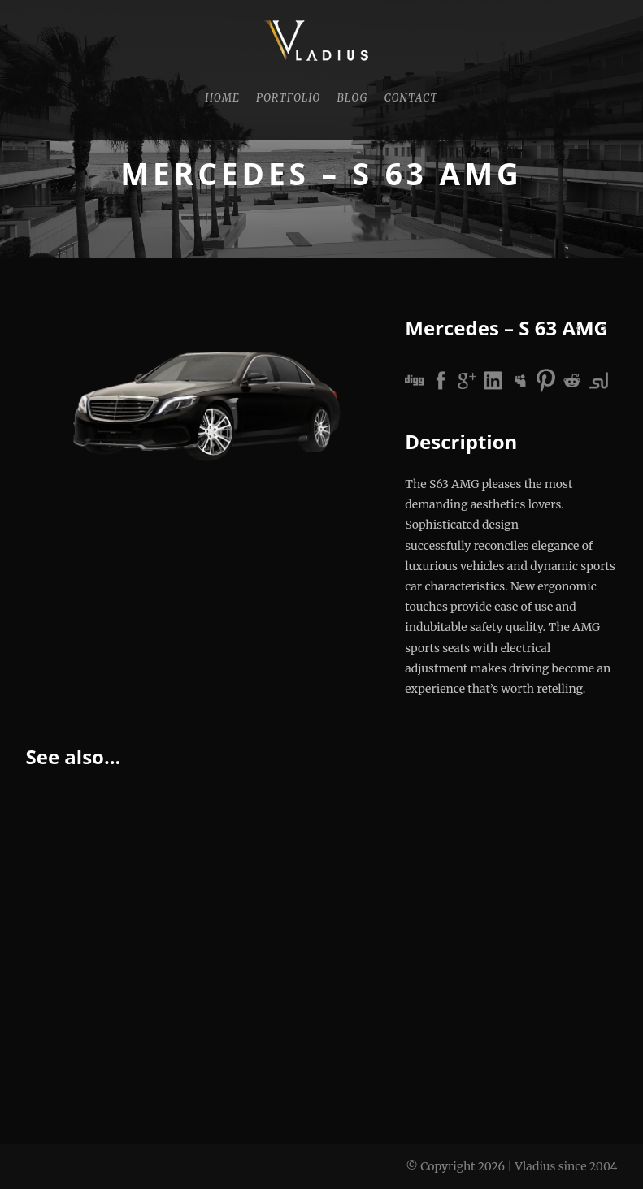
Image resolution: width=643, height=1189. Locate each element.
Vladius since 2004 (566, 1166)
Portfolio (288, 98)
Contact (410, 98)
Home (222, 98)
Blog (352, 98)
